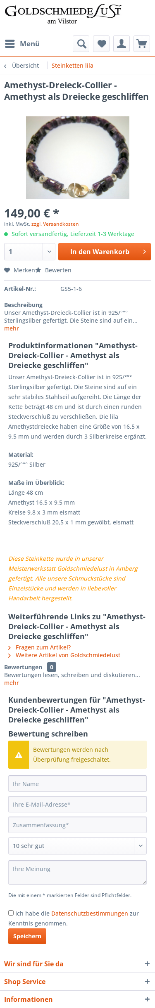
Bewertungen (23, 667)
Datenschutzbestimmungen (89, 913)
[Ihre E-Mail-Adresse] (77, 804)
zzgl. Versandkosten (55, 223)
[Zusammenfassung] (77, 825)
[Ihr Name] (77, 783)
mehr (11, 328)
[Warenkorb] (142, 43)
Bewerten (53, 270)
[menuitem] (22, 43)
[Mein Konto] (121, 43)
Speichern (27, 936)
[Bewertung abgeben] (77, 846)
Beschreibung (23, 305)
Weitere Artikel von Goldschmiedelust (64, 655)
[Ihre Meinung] (77, 872)
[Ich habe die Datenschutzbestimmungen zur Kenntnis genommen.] (11, 913)
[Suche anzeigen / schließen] (81, 43)
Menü (22, 42)
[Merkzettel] (101, 43)
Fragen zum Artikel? (39, 647)
